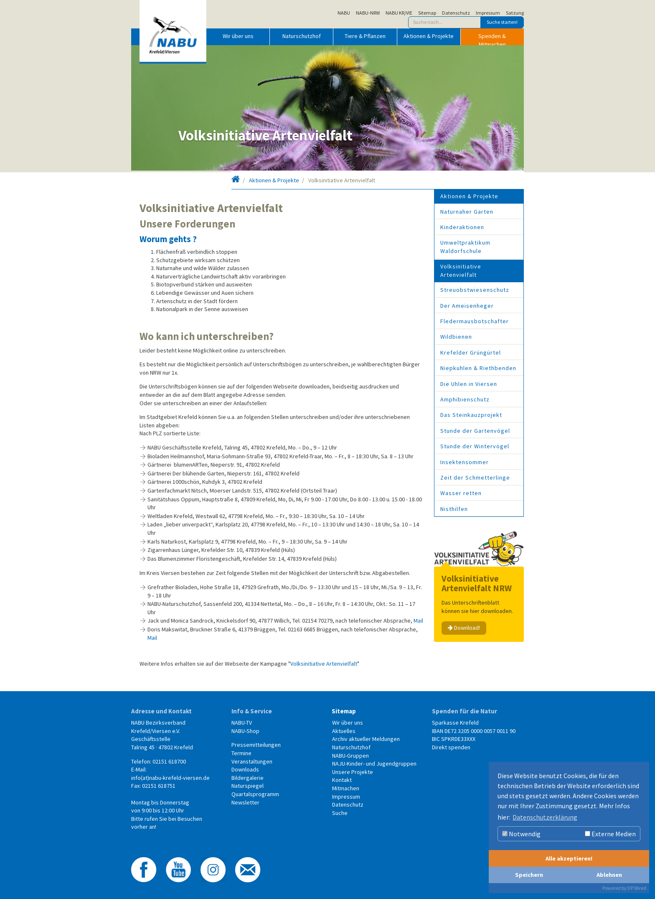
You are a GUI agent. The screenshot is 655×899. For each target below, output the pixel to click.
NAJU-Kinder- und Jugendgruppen (374, 763)
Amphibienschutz (465, 399)
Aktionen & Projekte (429, 36)
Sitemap (427, 12)
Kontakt (342, 780)
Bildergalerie (247, 778)
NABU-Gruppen (350, 755)
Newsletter (245, 802)
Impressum (488, 12)
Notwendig (521, 834)
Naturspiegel (247, 785)
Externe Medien (610, 834)
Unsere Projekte (352, 772)
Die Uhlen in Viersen (468, 384)
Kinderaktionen (462, 227)
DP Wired (636, 888)
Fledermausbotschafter (474, 321)
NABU (344, 12)
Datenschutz (456, 12)
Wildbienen (456, 336)
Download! (464, 627)
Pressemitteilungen (256, 744)
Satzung (515, 12)
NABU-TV (241, 722)
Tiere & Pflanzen (365, 36)
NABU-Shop (245, 731)
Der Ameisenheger (467, 305)
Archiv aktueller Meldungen (366, 739)
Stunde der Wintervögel (474, 446)
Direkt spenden (451, 747)
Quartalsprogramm (255, 794)
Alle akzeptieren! (569, 858)
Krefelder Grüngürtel (470, 352)
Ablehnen (609, 875)
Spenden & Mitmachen (492, 38)
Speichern (529, 875)
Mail (418, 620)
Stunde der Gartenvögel (475, 430)
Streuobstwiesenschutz (474, 290)
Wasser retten (461, 493)
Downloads (245, 769)
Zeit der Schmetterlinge (475, 477)
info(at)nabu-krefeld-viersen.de (170, 778)
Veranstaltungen (251, 761)
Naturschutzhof (301, 36)
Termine (241, 753)
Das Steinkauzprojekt (471, 415)
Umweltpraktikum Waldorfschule (465, 247)
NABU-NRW (368, 12)
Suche (340, 813)
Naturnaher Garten (466, 211)
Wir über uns (238, 36)
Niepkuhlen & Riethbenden (478, 368)
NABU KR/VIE (399, 12)
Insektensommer (464, 462)
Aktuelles (343, 731)
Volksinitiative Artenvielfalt (323, 663)
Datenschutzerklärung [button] (545, 817)
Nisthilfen (454, 509)
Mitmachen (345, 788)
